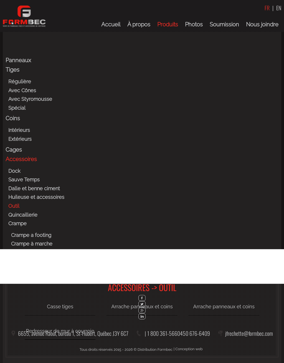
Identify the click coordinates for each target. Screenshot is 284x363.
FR (267, 8)
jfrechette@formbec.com (249, 333)
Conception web (188, 349)
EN (278, 8)
